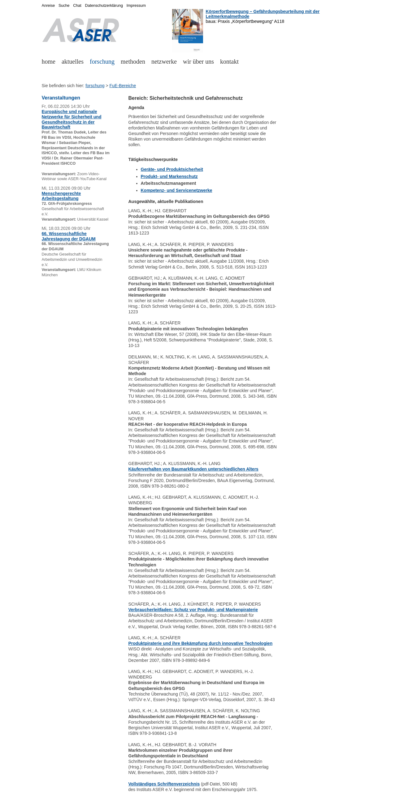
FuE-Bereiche (123, 85)
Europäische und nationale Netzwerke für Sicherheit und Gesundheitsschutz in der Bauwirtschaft (72, 119)
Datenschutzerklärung (104, 5)
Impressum (136, 5)
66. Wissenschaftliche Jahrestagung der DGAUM (69, 236)
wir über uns (198, 61)
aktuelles (73, 61)
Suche (64, 5)
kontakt (229, 61)
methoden (133, 61)
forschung (102, 61)
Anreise (48, 5)
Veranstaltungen (61, 97)
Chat (77, 5)
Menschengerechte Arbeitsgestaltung (61, 196)
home (48, 61)
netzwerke (164, 61)
